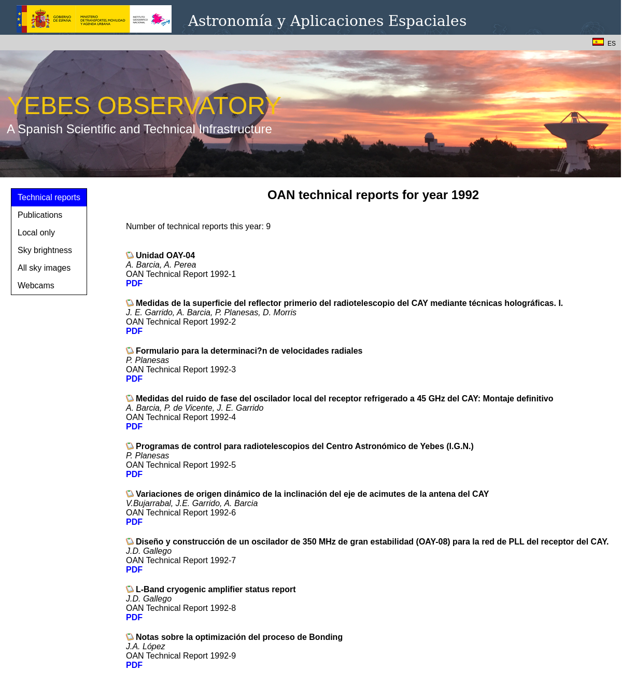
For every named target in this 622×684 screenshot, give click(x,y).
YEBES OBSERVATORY (144, 105)
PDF (134, 283)
